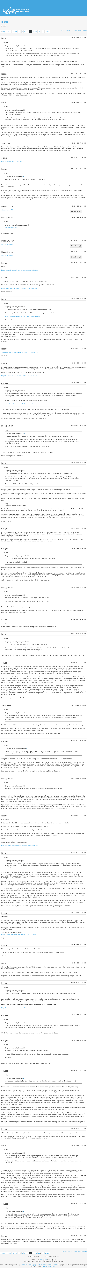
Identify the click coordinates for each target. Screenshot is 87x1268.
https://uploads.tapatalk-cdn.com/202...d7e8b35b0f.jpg (19, 270)
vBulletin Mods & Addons (49, 1265)
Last (47, 32)
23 (39, 32)
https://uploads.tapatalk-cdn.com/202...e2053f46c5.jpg (20, 352)
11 (25, 32)
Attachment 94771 (7, 244)
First (14, 32)
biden (4, 22)
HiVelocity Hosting (49, 1266)
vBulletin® (43, 1259)
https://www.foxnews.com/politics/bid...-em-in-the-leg (19, 288)
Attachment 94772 (7, 256)
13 (30, 32)
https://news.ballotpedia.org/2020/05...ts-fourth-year (18, 934)
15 (36, 32)
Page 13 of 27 (6, 32)
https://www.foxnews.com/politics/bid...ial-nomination (19, 376)
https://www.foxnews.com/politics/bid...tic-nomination (19, 1008)
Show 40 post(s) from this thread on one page (74, 30)
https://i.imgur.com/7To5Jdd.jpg (11, 161)
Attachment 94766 (7, 210)
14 (33, 32)
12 (27, 32)
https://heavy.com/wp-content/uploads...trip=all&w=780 (19, 846)
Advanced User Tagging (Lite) (30, 1265)
